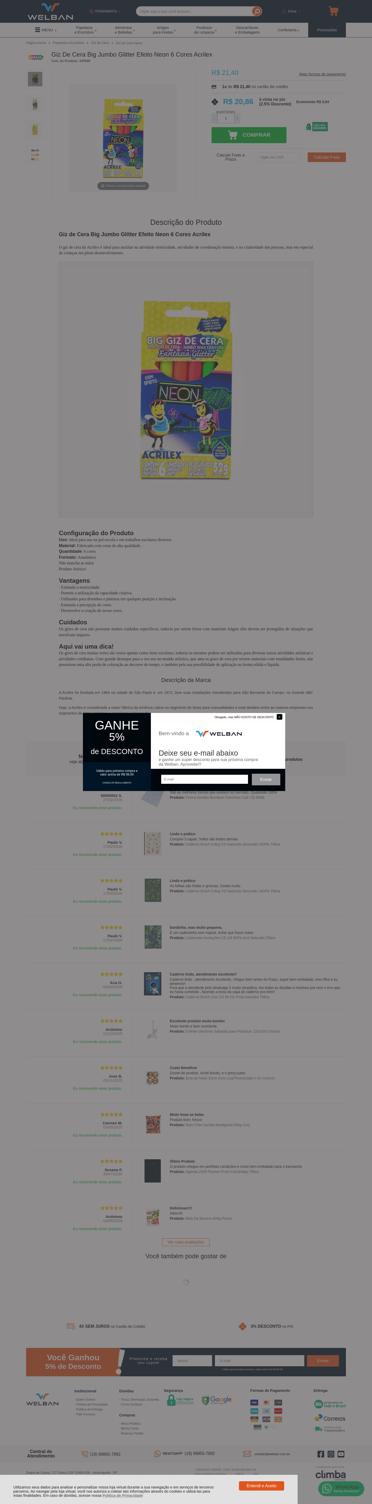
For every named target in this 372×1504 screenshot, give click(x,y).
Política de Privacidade (123, 1495)
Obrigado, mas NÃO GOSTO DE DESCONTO (244, 717)
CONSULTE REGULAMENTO (116, 782)
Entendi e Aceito (262, 1486)
